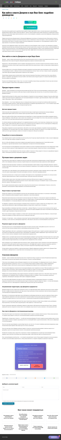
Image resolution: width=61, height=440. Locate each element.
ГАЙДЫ (18, 2)
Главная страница (5, 9)
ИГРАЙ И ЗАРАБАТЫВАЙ (37, 366)
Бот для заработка (30, 27)
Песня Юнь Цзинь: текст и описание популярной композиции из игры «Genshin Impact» (23, 417)
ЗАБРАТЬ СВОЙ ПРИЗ (24, 365)
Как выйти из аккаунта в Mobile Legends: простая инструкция (38, 417)
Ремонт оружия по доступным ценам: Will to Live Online (38, 427)
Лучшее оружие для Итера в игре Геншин (52, 427)
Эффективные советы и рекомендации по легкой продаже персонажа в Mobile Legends (23, 427)
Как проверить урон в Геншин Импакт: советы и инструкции (8, 417)
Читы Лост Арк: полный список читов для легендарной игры (52, 417)
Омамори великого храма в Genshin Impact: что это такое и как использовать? (8, 427)
